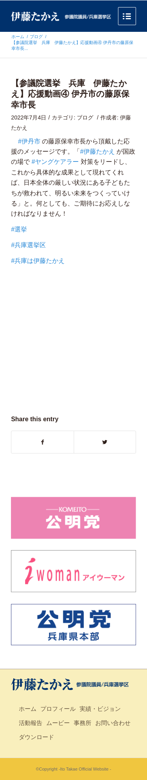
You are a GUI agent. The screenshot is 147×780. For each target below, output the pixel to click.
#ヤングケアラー (55, 161)
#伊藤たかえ (97, 151)
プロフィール (58, 708)
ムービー (58, 722)
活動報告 (30, 722)
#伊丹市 (29, 141)
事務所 (82, 722)
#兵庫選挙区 (28, 245)
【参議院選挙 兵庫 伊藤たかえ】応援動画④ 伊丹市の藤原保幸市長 (70, 94)
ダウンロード (36, 737)
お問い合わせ (113, 722)
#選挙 (19, 229)
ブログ (36, 36)
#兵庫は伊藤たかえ (38, 260)
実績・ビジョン (100, 708)
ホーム (17, 36)
